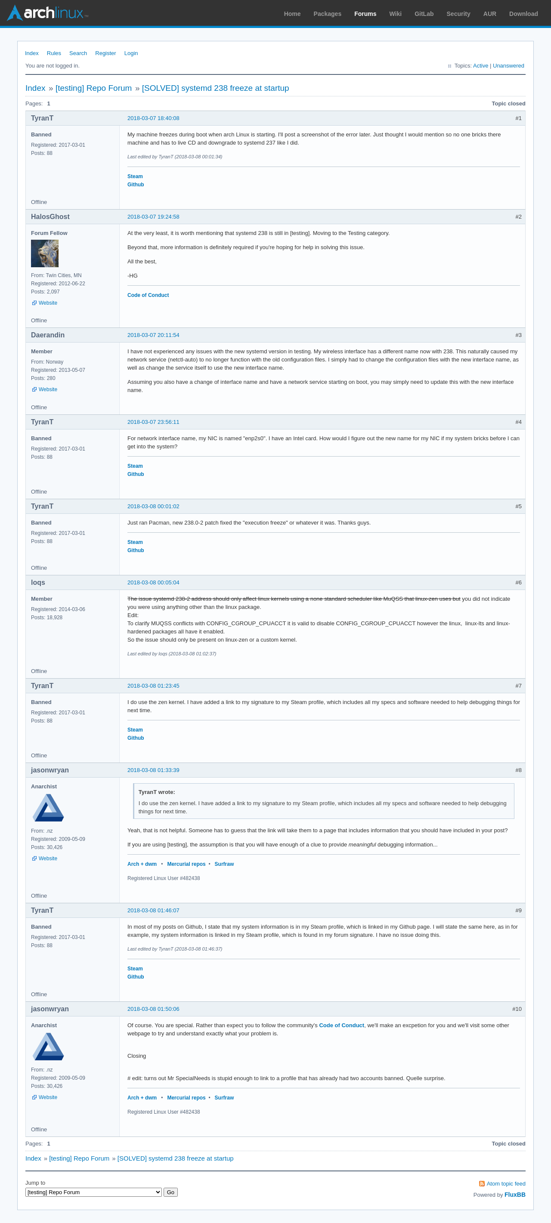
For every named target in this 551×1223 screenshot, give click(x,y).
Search (78, 53)
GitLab (424, 13)
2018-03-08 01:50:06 (153, 1009)
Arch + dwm (142, 864)
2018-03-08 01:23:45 (153, 686)
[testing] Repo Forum (94, 88)
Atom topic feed (506, 1183)
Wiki (396, 13)
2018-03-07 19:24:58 (153, 216)
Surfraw (224, 864)
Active (480, 65)
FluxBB (515, 1194)
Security (459, 13)
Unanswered (508, 65)
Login (131, 53)
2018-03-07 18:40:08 (153, 118)
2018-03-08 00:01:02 (153, 506)
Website (48, 303)
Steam (135, 176)
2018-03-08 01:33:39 (153, 770)
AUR (489, 13)
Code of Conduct (148, 295)
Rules (54, 53)
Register (105, 53)
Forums (365, 13)
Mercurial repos (186, 864)
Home (292, 13)
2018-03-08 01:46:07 (153, 910)
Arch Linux (47, 13)
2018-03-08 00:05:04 (153, 582)
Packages (328, 13)
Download (523, 13)
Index (32, 53)
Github (135, 185)
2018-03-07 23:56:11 (153, 422)
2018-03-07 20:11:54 (153, 335)
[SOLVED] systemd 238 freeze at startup (215, 88)
